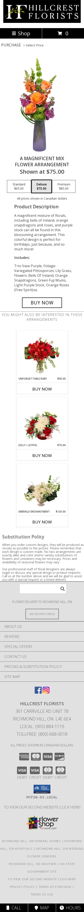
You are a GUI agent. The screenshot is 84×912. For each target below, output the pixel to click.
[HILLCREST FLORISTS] (42, 22)
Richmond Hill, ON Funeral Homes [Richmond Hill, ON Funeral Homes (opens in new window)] (31, 841)
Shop (21, 33)
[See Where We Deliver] (42, 614)
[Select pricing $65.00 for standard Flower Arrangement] (19, 186)
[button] (42, 789)
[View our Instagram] (46, 692)
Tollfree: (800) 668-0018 (42, 734)
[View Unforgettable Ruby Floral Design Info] (42, 354)
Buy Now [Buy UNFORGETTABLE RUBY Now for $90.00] (42, 389)
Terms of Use (42, 894)
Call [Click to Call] (14, 908)
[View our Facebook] (38, 692)
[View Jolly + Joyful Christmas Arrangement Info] (42, 420)
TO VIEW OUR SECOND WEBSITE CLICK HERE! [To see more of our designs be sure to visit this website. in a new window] (42, 807)
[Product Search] (43, 589)
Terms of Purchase (55, 887)
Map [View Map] (42, 908)
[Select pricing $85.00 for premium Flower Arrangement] (63, 186)
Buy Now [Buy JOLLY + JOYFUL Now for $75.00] (42, 455)
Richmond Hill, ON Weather (32, 864)
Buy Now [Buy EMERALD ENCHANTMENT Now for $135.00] (42, 522)
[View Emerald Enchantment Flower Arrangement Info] (42, 487)
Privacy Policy (22, 887)
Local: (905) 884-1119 (42, 726)
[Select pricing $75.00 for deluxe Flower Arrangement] (41, 186)
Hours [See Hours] (70, 908)
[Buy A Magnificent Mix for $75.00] (42, 302)
